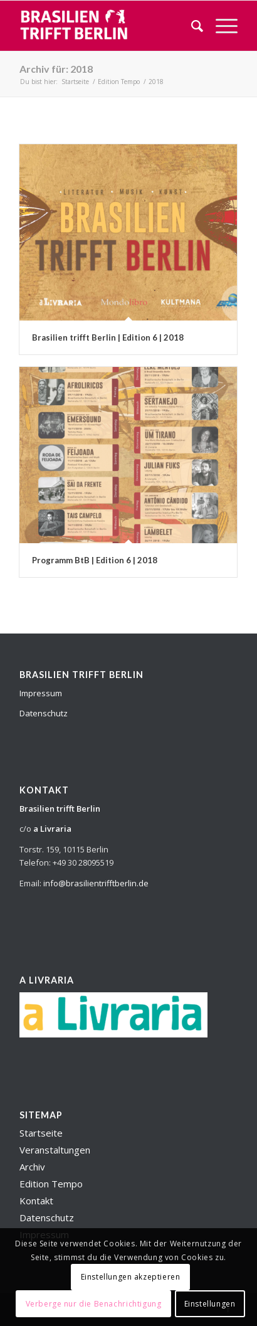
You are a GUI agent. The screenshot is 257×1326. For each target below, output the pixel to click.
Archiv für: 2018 (56, 69)
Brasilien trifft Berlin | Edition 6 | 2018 (108, 337)
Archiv (32, 1166)
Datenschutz (43, 713)
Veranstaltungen (54, 1149)
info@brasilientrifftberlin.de (96, 883)
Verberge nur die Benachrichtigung (94, 1303)
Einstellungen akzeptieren (131, 1276)
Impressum (40, 693)
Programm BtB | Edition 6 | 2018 (94, 560)
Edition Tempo (51, 1183)
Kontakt (36, 1200)
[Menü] (220, 26)
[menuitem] (191, 26)
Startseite (41, 1133)
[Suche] (191, 26)
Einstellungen (210, 1303)
